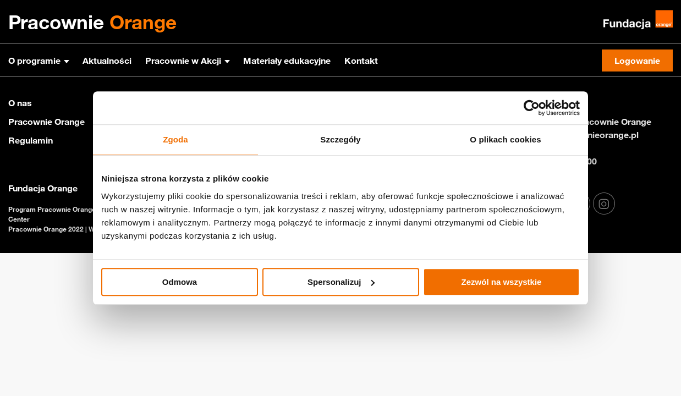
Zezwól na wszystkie (502, 282)
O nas (20, 102)
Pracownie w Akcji (183, 60)
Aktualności (107, 60)
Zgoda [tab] (175, 139)
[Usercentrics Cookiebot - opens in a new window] (532, 108)
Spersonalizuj (341, 282)
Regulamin (30, 140)
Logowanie (637, 60)
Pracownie (92, 22)
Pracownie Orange (46, 121)
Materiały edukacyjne (287, 60)
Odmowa (179, 282)
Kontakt (361, 60)
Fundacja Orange (43, 188)
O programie (34, 60)
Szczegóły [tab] (340, 139)
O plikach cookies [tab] (505, 139)
